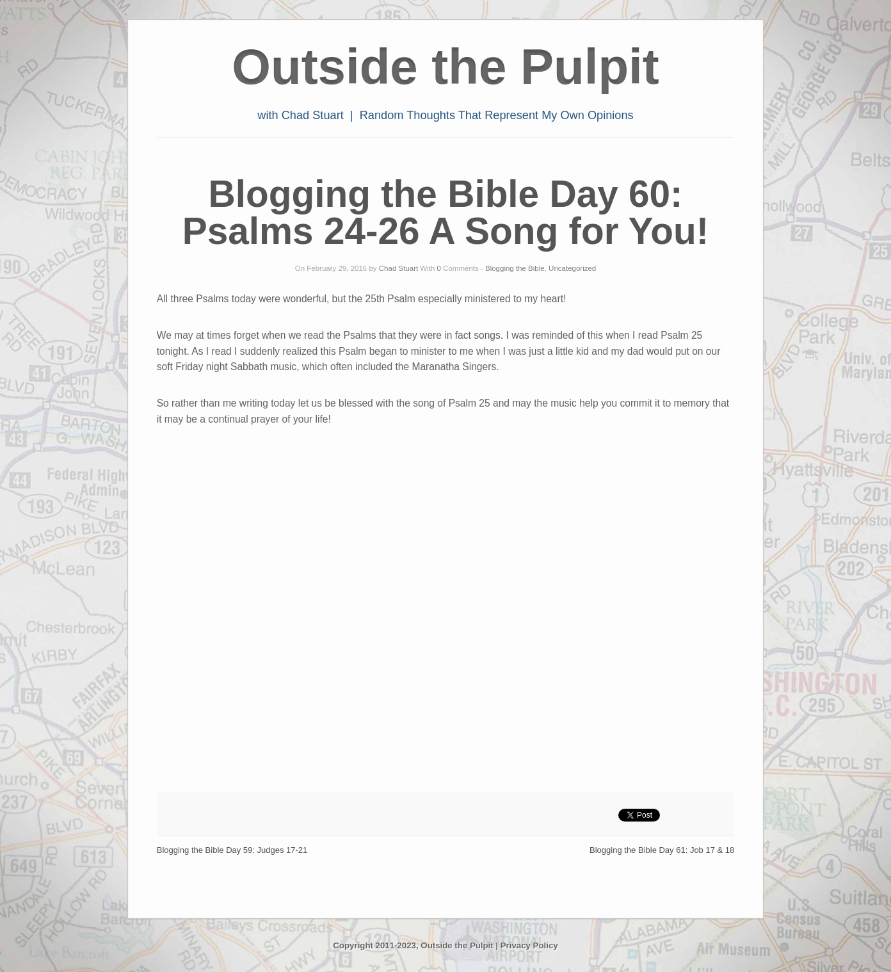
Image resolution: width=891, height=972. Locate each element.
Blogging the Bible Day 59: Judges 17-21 (232, 850)
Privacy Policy (529, 945)
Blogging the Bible (515, 268)
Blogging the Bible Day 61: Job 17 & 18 (662, 850)
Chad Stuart (398, 268)
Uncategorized (572, 268)
